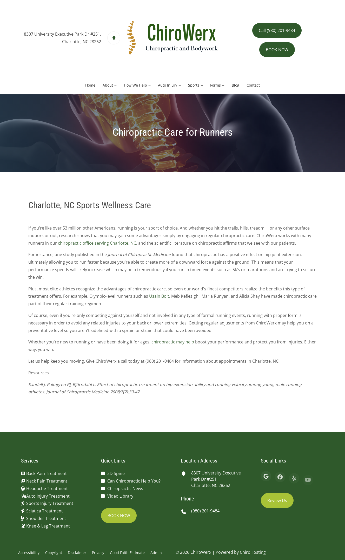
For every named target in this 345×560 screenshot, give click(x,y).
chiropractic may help (172, 344)
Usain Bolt (159, 299)
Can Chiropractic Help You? (134, 481)
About (108, 85)
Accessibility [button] (28, 552)
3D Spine (116, 473)
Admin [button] (156, 552)
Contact (253, 85)
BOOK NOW (277, 50)
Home (90, 85)
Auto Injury (167, 85)
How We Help (135, 85)
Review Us (277, 500)
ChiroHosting (253, 552)
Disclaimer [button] (77, 552)
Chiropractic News (125, 488)
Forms (215, 85)
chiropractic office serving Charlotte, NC (97, 245)
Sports (193, 85)
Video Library (120, 496)
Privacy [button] (98, 552)
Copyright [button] (53, 552)
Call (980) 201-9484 (277, 30)
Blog (235, 85)
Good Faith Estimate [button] (127, 552)
